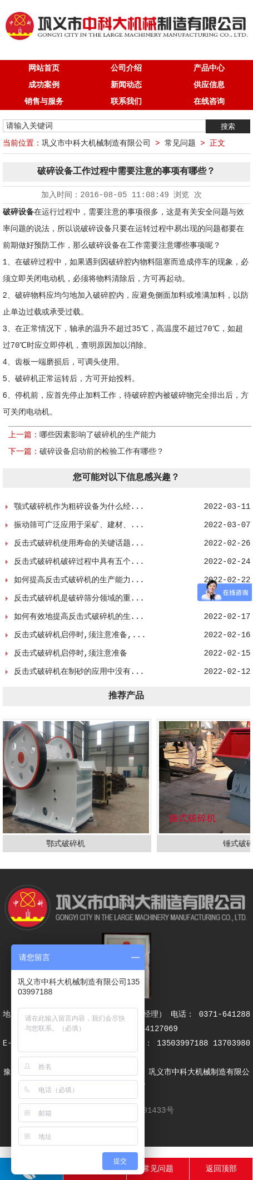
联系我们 (126, 101)
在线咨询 (209, 101)
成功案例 (43, 85)
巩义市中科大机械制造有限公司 (96, 143)
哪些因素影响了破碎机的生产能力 (97, 435)
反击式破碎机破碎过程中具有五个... (79, 561)
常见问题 (180, 143)
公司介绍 (126, 68)
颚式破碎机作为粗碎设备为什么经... (79, 506)
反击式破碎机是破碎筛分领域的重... (79, 598)
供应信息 (209, 85)
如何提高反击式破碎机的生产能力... (79, 580)
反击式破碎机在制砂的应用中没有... (79, 671)
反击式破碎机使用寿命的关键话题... (79, 543)
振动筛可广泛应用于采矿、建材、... (79, 525)
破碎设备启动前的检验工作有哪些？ (101, 451)
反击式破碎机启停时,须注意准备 (70, 653)
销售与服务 (43, 101)
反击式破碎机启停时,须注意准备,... (80, 635)
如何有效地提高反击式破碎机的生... (79, 616)
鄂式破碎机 (67, 843)
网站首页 (43, 68)
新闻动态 (126, 85)
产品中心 (209, 68)
